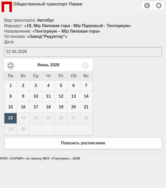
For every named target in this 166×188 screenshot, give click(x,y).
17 (36, 107)
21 (86, 107)
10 (36, 96)
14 (86, 96)
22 (10, 118)
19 (61, 107)
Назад (147, 5)
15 (10, 107)
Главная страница (159, 5)
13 (73, 96)
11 (48, 96)
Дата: (9, 42)
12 (61, 96)
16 (23, 107)
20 (73, 107)
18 (48, 107)
